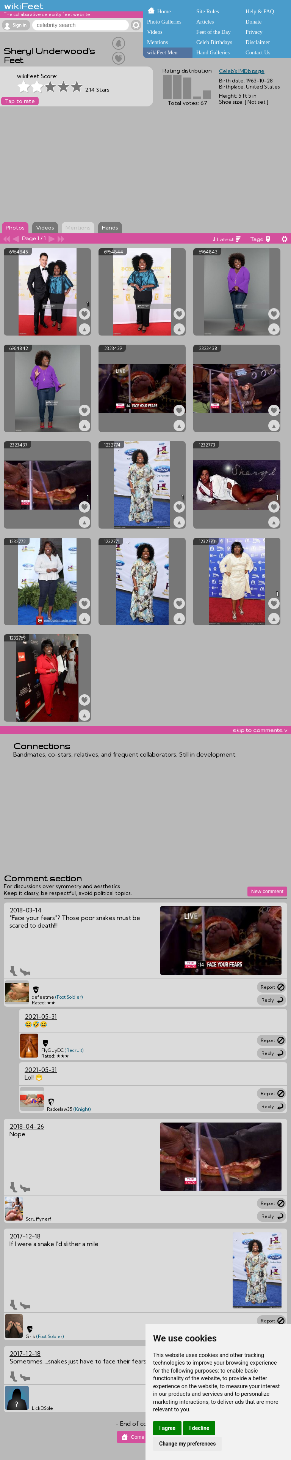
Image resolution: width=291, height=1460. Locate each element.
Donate (253, 22)
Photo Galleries (164, 22)
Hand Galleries (213, 52)
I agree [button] (167, 1428)
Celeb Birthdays (214, 42)
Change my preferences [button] (187, 1444)
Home (164, 11)
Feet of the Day (213, 32)
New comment (267, 891)
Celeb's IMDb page (241, 71)
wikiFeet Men (162, 52)
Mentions (157, 42)
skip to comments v (260, 730)
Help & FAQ (260, 11)
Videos (155, 32)
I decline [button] (199, 1428)
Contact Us (258, 52)
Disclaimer (258, 42)
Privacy (254, 32)
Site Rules (207, 11)
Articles (205, 22)
